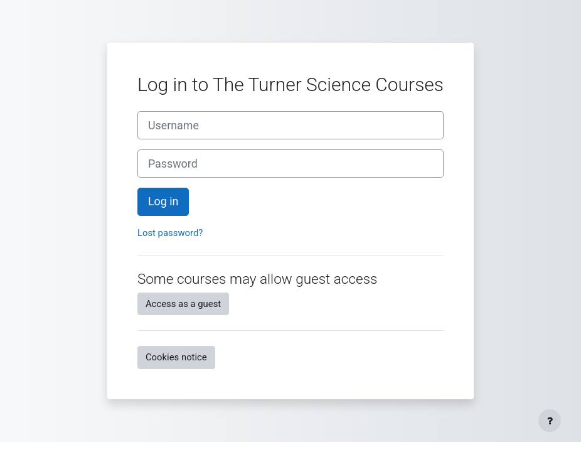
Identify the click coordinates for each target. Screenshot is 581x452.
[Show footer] (549, 420)
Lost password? (170, 233)
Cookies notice (176, 357)
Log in (163, 201)
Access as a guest (183, 303)
